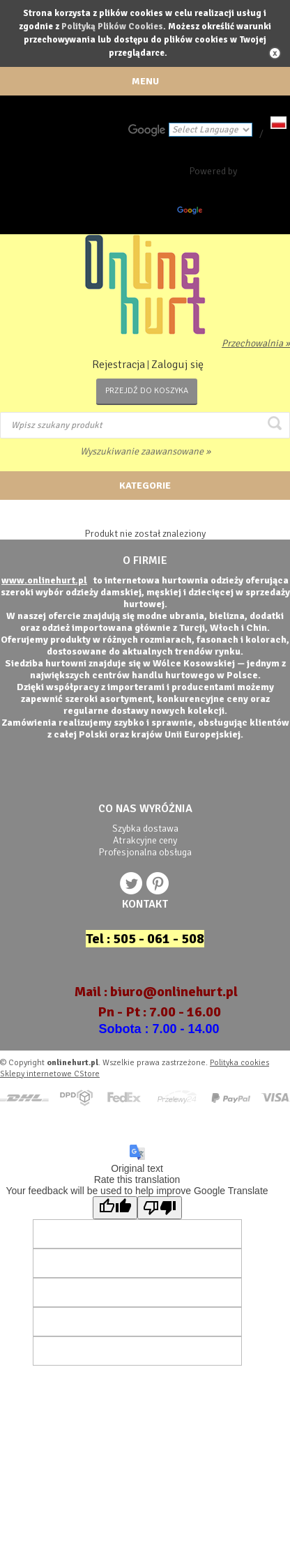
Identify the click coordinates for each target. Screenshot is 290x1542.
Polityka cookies (239, 1063)
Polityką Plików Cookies (112, 26)
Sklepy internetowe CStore (50, 1074)
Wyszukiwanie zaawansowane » (145, 451)
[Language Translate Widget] (210, 130)
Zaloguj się (177, 365)
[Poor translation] (159, 1207)
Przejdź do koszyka (146, 391)
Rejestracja (118, 365)
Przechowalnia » (256, 343)
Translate (210, 213)
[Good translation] (115, 1207)
